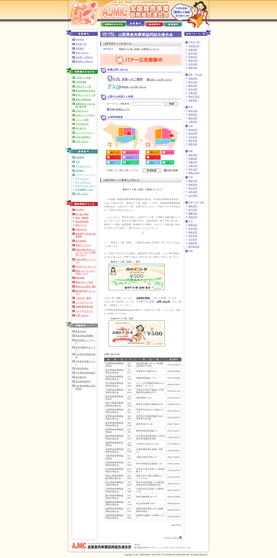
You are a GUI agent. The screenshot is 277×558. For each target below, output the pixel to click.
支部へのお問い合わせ (161, 79)
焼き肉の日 (80, 128)
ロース (167, 152)
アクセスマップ (83, 166)
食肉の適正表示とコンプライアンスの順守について (85, 252)
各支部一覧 (80, 44)
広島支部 (192, 191)
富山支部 (192, 133)
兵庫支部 (192, 166)
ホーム (137, 544)
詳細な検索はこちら (120, 109)
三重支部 (192, 121)
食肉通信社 (80, 377)
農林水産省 (80, 331)
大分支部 (192, 239)
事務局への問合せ (84, 61)
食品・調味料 (82, 217)
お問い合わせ (82, 141)
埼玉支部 (192, 89)
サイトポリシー (83, 182)
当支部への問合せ (84, 57)
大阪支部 (192, 162)
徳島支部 (192, 206)
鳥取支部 (192, 181)
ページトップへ (171, 538)
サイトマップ (82, 178)
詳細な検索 (172, 170)
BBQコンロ (81, 225)
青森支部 (192, 49)
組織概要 (79, 157)
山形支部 (192, 64)
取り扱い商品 (82, 214)
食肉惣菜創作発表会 (85, 90)
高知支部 (192, 217)
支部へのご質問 (132, 79)
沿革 (77, 162)
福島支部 (192, 67)
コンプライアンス (84, 302)
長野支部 (192, 144)
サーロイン (130, 152)
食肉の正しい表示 (84, 282)
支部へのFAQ (82, 53)
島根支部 (192, 184)
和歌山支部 (193, 173)
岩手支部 (192, 53)
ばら (111, 162)
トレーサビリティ (84, 132)
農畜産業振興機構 (84, 335)
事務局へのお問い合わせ (134, 87)
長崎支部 (192, 232)
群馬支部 (192, 85)
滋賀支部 (192, 155)
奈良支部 (192, 169)
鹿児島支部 (193, 246)
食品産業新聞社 (83, 381)
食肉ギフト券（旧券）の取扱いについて (139, 49)
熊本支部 (192, 236)
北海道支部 (193, 46)
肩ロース (113, 152)
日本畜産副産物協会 (85, 372)
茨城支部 (192, 78)
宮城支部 (192, 57)
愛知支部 (192, 118)
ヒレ (111, 157)
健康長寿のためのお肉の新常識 (85, 105)
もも (127, 162)
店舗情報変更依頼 (84, 306)
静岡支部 (192, 114)
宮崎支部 (192, 243)
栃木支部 (192, 82)
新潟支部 (192, 129)
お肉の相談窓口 (83, 137)
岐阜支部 (192, 111)
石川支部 (192, 137)
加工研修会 (80, 241)
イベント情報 (82, 119)
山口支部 (192, 195)
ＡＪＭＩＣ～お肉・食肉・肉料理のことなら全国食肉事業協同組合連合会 (134, 2)
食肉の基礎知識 (83, 99)
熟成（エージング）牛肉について (85, 272)
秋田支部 (192, 60)
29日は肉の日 (82, 124)
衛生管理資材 (82, 221)
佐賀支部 (192, 228)
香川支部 (192, 209)
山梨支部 (192, 100)
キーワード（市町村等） (136, 104)
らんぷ (128, 157)
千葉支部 (192, 93)
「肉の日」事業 (83, 298)
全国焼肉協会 (82, 368)
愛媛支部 (192, 213)
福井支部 (192, 140)
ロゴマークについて (85, 186)
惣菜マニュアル (83, 245)
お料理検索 (80, 82)
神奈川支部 (193, 96)
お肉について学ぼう (85, 115)
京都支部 (192, 158)
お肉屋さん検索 (83, 77)
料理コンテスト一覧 (85, 95)
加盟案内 (79, 48)
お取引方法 (80, 229)
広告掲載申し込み (84, 189)
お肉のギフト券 (83, 86)
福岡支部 (192, 225)
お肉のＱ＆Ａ (82, 111)
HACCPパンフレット (85, 266)
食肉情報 (79, 278)
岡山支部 (192, 188)
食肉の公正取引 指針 (85, 286)
